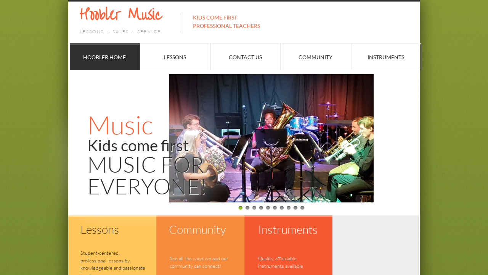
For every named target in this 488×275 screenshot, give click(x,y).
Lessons (175, 57)
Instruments (386, 57)
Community (315, 57)
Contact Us (245, 57)
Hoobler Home (104, 57)
